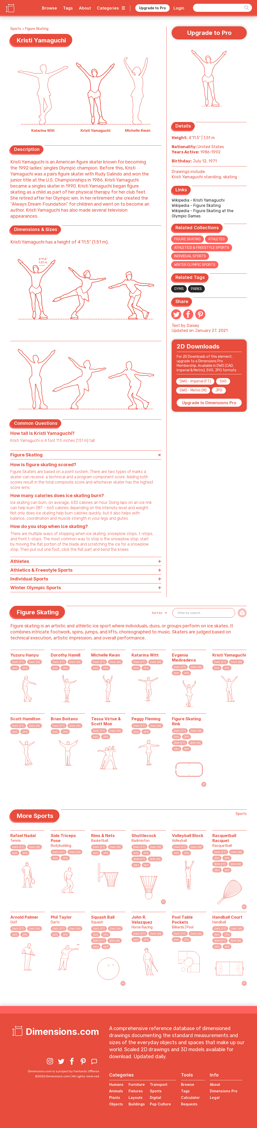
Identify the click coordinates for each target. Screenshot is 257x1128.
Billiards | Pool (183, 927)
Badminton (141, 841)
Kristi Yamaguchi (229, 655)
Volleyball (179, 841)
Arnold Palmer (24, 917)
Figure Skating (36, 29)
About (85, 8)
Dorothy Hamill (65, 655)
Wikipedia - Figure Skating (196, 205)
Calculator (190, 1097)
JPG (218, 390)
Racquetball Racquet (224, 838)
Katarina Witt (145, 655)
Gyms (179, 289)
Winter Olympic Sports (194, 265)
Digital (155, 1097)
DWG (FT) (18, 662)
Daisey (193, 325)
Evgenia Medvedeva (184, 657)
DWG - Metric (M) (193, 390)
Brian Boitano (64, 718)
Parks (196, 289)
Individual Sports (190, 256)
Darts (55, 922)
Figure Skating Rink (186, 721)
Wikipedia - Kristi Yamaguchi (198, 200)
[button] (159, 613)
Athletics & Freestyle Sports (201, 248)
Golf (13, 922)
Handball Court (227, 917)
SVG (223, 381)
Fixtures (135, 1091)
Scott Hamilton (25, 718)
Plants (114, 1097)
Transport (158, 1084)
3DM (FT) (179, 743)
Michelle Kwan (105, 655)
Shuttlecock (144, 835)
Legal (215, 1097)
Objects (116, 1104)
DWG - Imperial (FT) (195, 381)
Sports (15, 29)
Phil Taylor (61, 917)
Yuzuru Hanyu (24, 655)
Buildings (136, 1104)
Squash (97, 922)
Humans (116, 1084)
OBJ (176, 749)
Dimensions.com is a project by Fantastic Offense (63, 1071)
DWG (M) (34, 662)
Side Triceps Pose (63, 838)
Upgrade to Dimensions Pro (209, 402)
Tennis (15, 841)
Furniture (136, 1084)
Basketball (99, 841)
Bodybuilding (61, 846)
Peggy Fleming (146, 718)
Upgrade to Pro (152, 8)
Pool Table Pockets (182, 920)
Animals (116, 1091)
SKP (186, 749)
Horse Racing (142, 927)
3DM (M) (195, 743)
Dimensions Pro (223, 1091)
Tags (68, 8)
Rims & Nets (103, 835)
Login (178, 8)
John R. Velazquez (142, 920)
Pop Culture (160, 1104)
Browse (49, 8)
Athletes (216, 239)
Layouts (135, 1097)
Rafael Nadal (23, 835)
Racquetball (222, 846)
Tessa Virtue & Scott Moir (106, 721)
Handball (219, 922)
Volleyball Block (187, 835)
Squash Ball (102, 917)
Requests (189, 1104)
